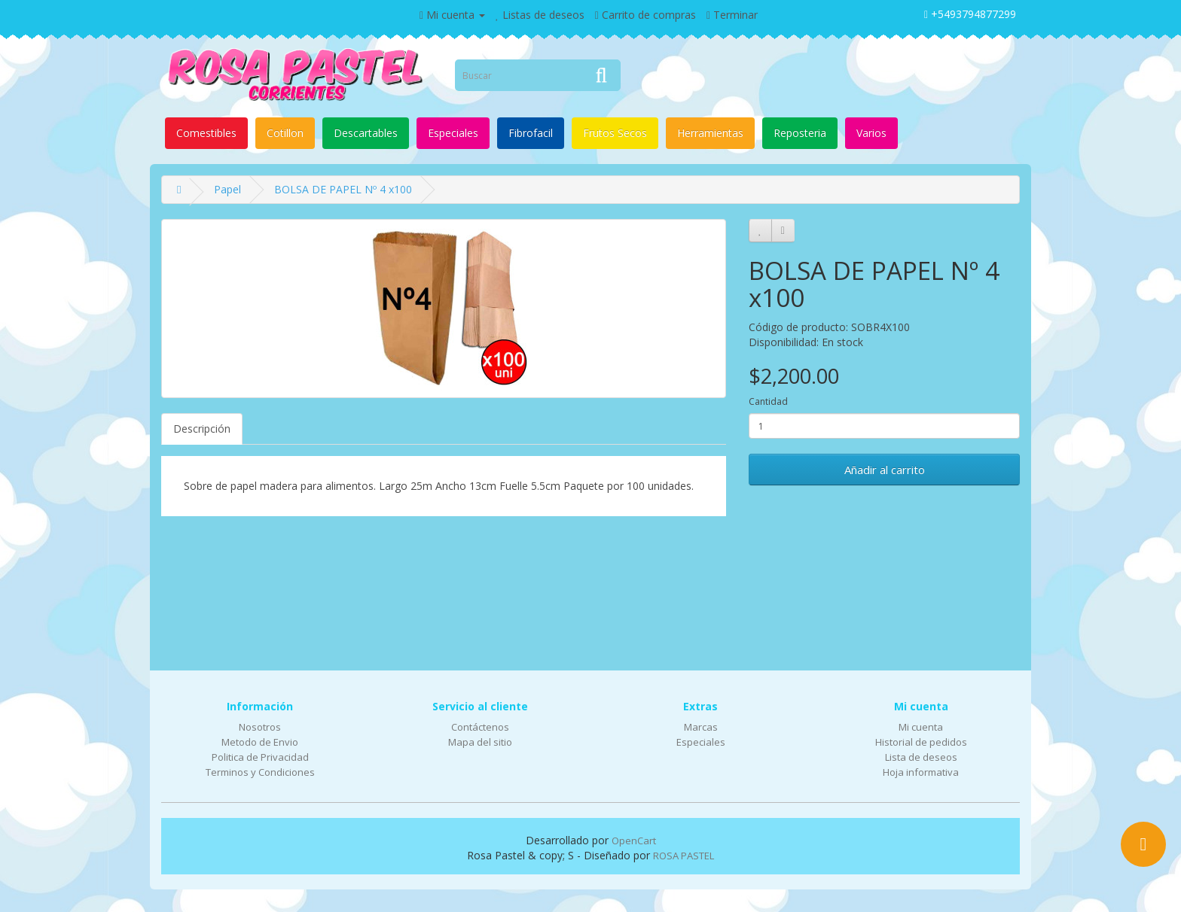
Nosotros (260, 727)
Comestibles (206, 133)
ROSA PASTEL (683, 855)
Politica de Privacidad (260, 757)
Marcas (701, 727)
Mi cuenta (921, 727)
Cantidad (768, 401)
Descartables (366, 133)
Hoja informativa (921, 772)
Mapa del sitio (480, 742)
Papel (227, 189)
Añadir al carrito (884, 469)
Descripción (201, 428)
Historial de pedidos (921, 742)
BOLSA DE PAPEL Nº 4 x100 (343, 189)
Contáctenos (480, 727)
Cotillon (285, 133)
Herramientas (710, 133)
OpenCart (634, 840)
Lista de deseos (921, 757)
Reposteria (800, 133)
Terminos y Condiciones (260, 772)
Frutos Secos (615, 133)
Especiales (453, 133)
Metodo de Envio (259, 742)
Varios (871, 133)
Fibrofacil (530, 133)
